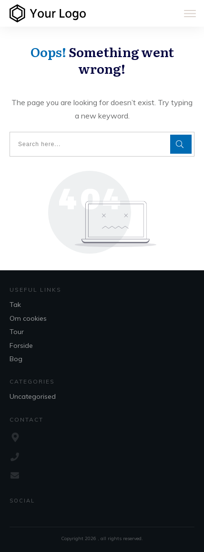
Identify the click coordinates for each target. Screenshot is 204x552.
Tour (17, 331)
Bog (16, 359)
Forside (21, 345)
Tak (15, 304)
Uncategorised (33, 396)
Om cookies (28, 318)
